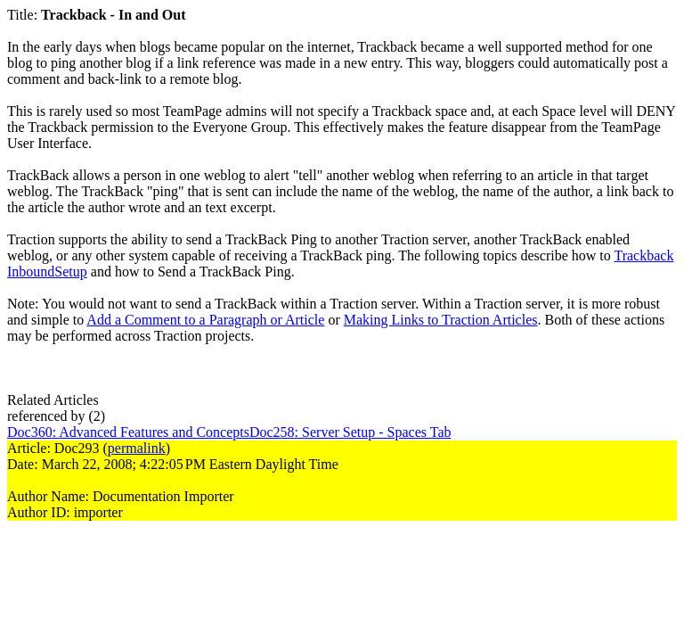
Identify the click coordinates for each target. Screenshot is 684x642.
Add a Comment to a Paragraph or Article (205, 319)
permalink (137, 448)
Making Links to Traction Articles (441, 319)
